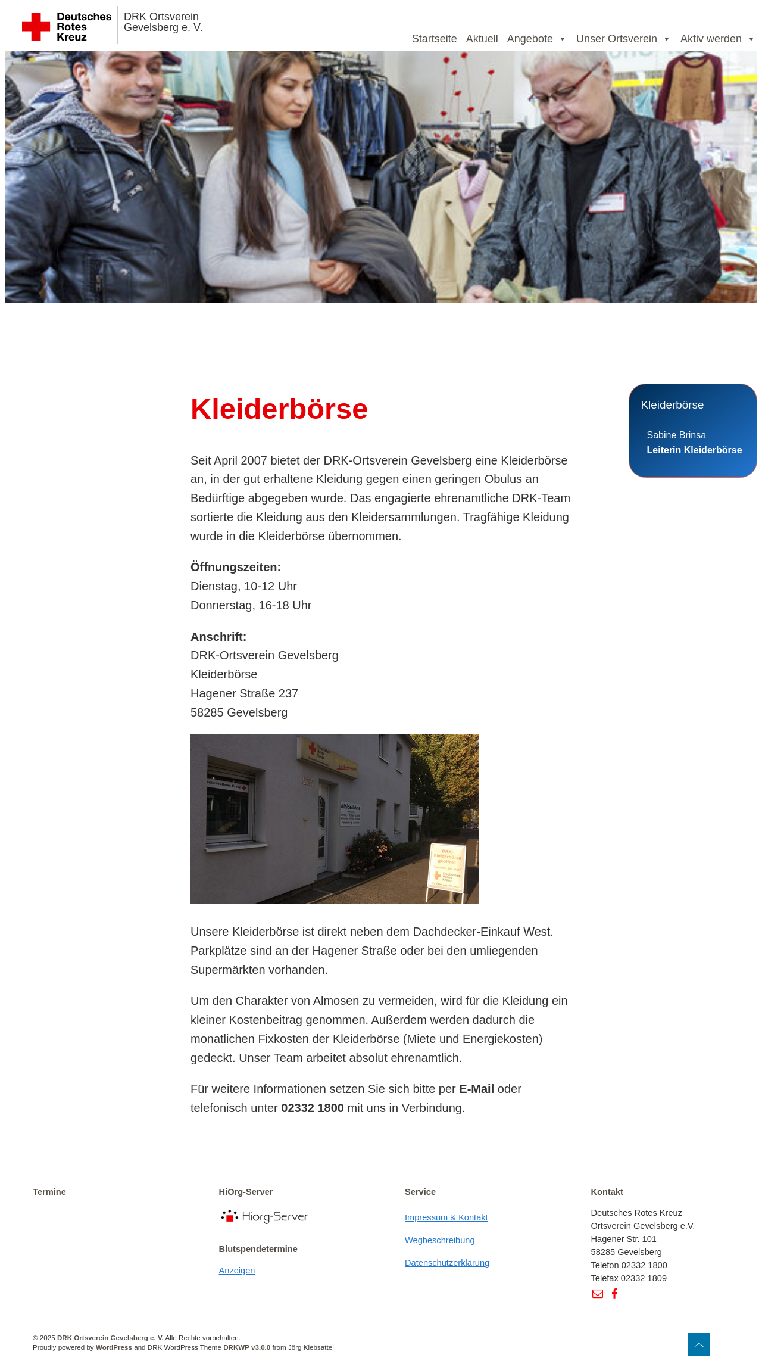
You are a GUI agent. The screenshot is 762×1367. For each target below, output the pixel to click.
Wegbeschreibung (440, 1240)
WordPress (114, 1347)
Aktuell (482, 39)
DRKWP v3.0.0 (246, 1347)
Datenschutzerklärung (447, 1263)
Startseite (434, 39)
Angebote (537, 39)
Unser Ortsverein (624, 39)
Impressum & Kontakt (446, 1217)
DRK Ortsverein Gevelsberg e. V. (163, 22)
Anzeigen (237, 1270)
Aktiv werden (718, 39)
